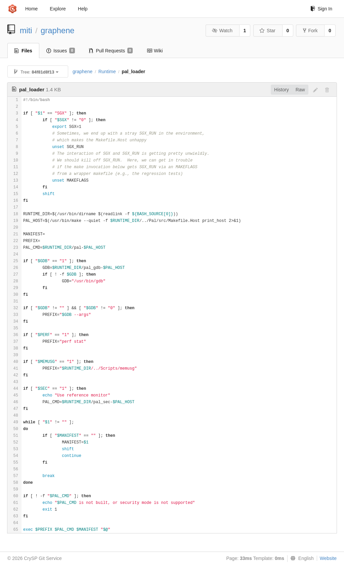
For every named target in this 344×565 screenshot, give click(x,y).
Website (328, 558)
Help (83, 8)
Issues (60, 51)
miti (26, 30)
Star (267, 30)
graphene (58, 30)
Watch (222, 30)
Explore (58, 8)
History (281, 89)
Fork (310, 30)
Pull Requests (111, 51)
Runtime (107, 71)
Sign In (321, 8)
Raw (300, 89)
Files (23, 50)
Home (31, 8)
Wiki (155, 50)
